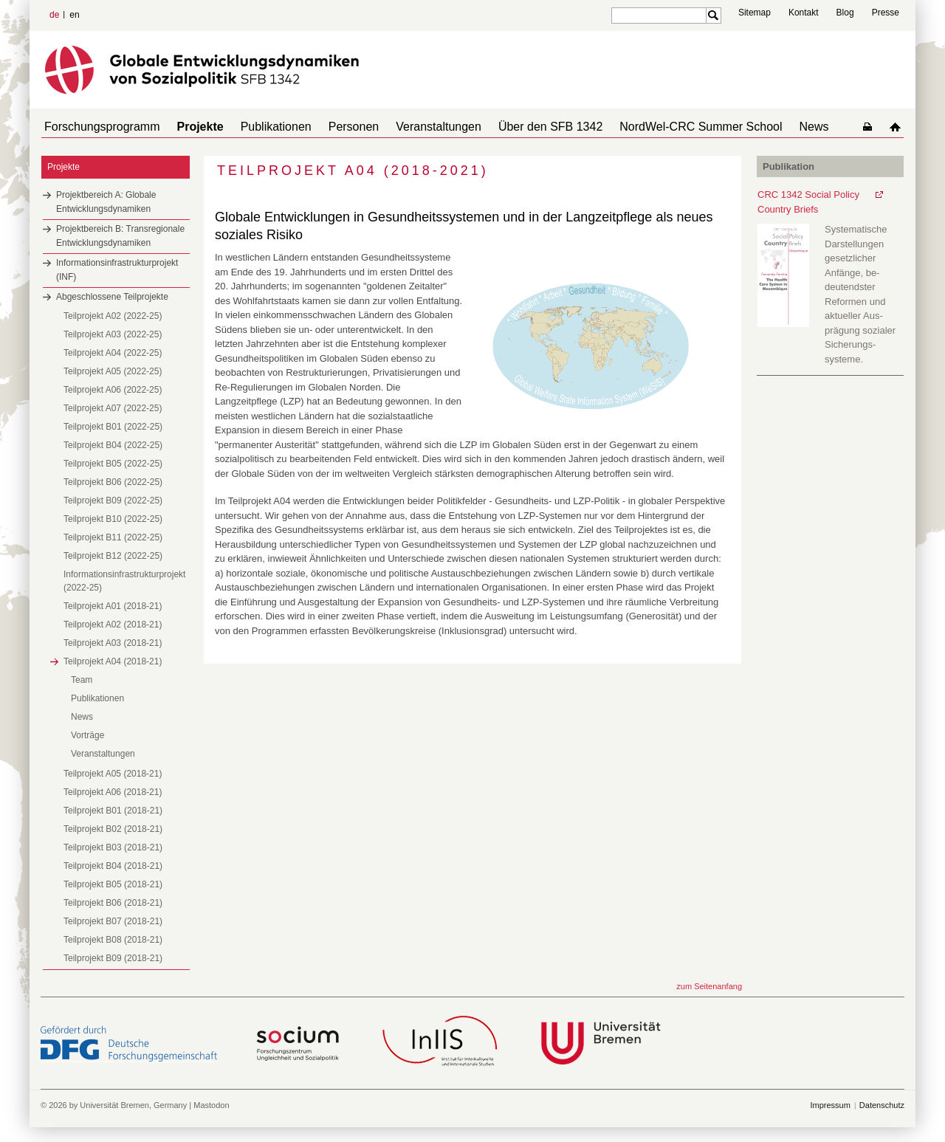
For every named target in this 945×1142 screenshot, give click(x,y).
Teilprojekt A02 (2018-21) (112, 624)
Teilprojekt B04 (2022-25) (112, 445)
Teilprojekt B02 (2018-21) (112, 829)
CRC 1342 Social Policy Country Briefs (808, 202)
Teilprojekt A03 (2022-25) (112, 334)
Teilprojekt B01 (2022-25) (112, 427)
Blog (845, 12)
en (74, 15)
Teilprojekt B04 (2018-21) (112, 866)
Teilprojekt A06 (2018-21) (112, 792)
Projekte (191, 126)
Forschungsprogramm (99, 126)
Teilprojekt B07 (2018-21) (112, 921)
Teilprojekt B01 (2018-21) (112, 810)
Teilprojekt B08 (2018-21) (112, 940)
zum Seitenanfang (709, 986)
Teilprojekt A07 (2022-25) (112, 408)
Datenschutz (881, 1105)
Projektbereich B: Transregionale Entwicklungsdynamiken (120, 236)
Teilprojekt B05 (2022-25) (112, 463)
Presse (885, 12)
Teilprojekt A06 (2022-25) (112, 390)
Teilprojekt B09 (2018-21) (112, 958)
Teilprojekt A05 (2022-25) (112, 371)
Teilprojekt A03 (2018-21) (112, 643)
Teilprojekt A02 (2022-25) (112, 316)
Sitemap (754, 12)
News (770, 126)
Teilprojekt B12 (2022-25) (112, 556)
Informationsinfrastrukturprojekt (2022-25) (124, 581)
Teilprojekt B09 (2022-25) (112, 500)
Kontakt (803, 12)
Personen (333, 126)
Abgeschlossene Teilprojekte (112, 297)
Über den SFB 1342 (518, 126)
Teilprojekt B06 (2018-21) (112, 903)
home (898, 126)
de (54, 15)
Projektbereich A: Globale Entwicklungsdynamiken (106, 202)
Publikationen (261, 126)
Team (81, 680)
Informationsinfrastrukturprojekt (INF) (117, 270)
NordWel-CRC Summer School (662, 126)
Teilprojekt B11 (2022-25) (112, 537)
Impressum (830, 1105)
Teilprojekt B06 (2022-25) (112, 482)
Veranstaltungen (412, 126)
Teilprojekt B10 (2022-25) (112, 519)
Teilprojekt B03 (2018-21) (112, 847)
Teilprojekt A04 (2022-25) (112, 353)
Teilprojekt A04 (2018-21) (112, 661)
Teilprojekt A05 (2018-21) (112, 773)
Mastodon (211, 1105)
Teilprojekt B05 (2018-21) (112, 884)
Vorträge (87, 735)
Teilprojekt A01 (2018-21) (112, 606)
